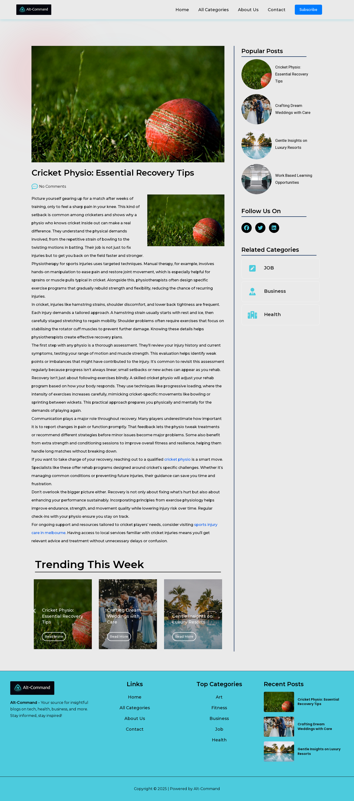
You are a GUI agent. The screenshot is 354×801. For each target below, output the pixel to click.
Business (275, 291)
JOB (269, 268)
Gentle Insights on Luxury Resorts (291, 144)
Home (182, 9)
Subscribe (308, 9)
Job (219, 729)
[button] (34, 611)
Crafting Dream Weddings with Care (292, 109)
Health (272, 314)
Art (219, 697)
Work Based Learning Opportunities (293, 179)
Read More (54, 636)
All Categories (213, 9)
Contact (276, 9)
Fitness (219, 707)
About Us (248, 9)
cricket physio (177, 459)
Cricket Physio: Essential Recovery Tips (291, 74)
